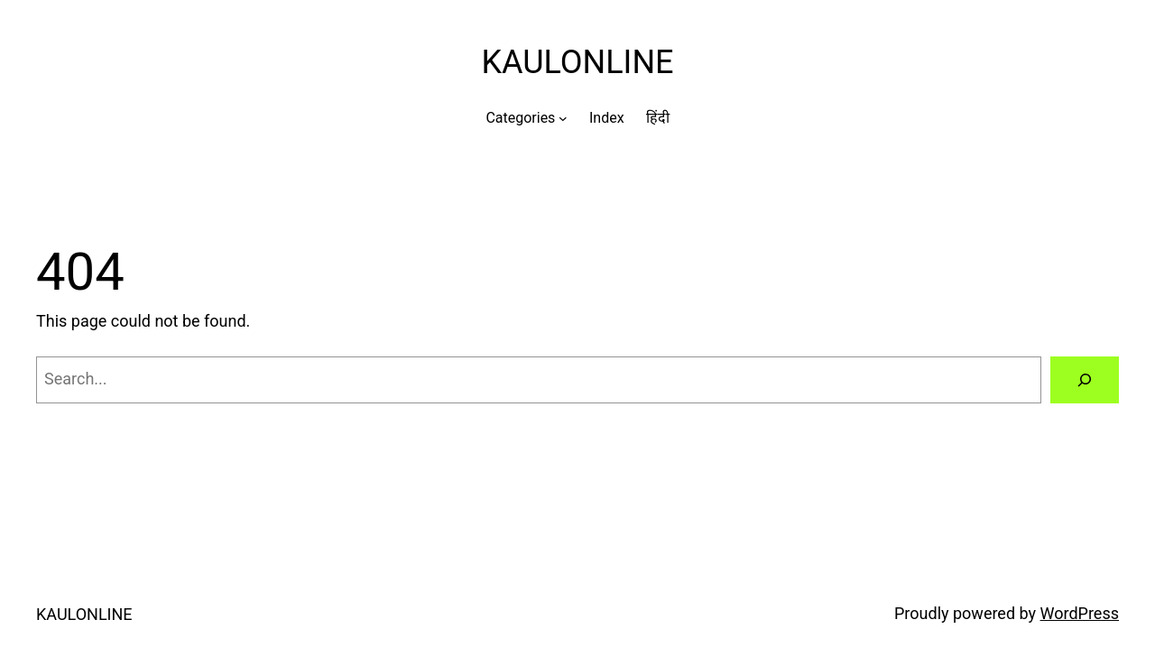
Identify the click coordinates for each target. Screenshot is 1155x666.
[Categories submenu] (563, 118)
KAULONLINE (577, 62)
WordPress (1079, 613)
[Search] (1084, 379)
